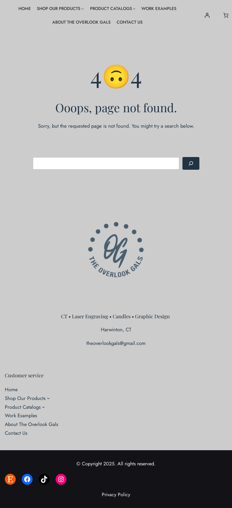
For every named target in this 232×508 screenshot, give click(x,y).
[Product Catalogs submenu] (134, 8)
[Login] (207, 15)
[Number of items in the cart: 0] (226, 15)
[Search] (190, 163)
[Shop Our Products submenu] (82, 8)
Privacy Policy (116, 494)
